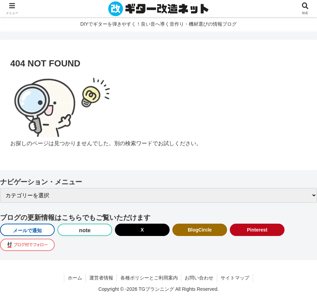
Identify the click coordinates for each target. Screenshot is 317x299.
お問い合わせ (199, 278)
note (85, 230)
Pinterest (257, 230)
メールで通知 (27, 230)
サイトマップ (235, 278)
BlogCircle (200, 230)
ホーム (75, 278)
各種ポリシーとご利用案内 (149, 278)
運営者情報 (101, 278)
